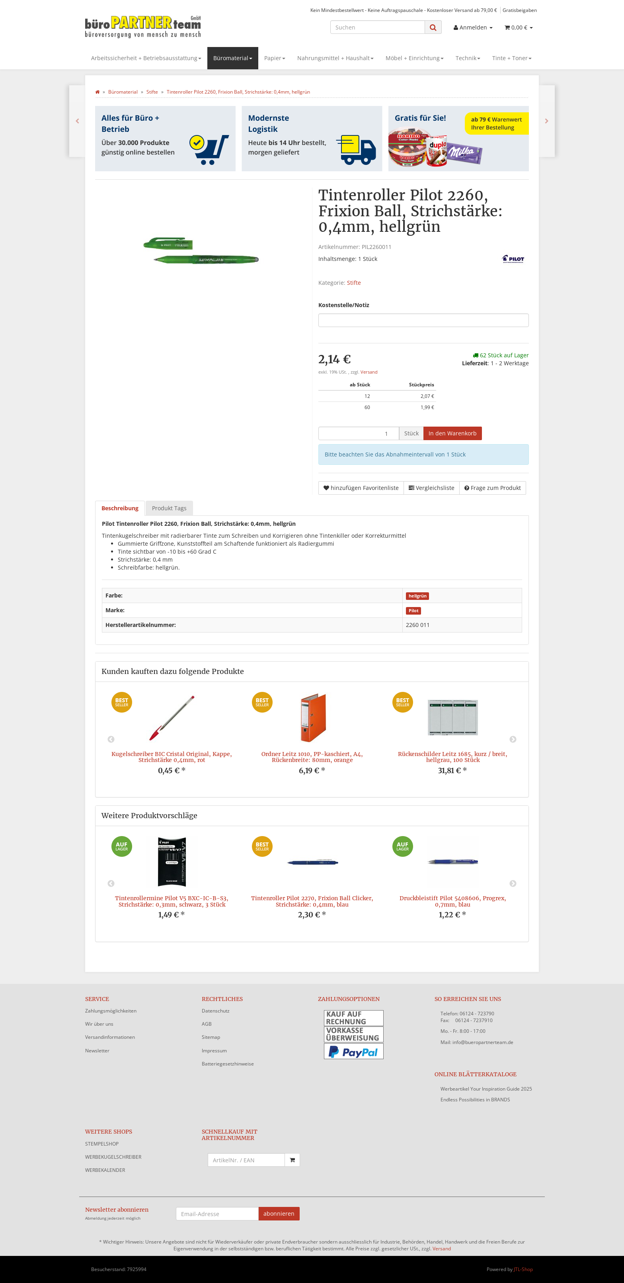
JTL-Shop (523, 1269)
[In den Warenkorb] (452, 433)
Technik (468, 58)
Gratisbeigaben (520, 10)
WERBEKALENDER (105, 1170)
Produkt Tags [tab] (169, 508)
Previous (111, 739)
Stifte (354, 282)
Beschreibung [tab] (119, 508)
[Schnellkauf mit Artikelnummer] (246, 1160)
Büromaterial (232, 58)
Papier (274, 58)
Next (513, 739)
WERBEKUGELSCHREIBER (113, 1157)
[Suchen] (377, 27)
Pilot (414, 610)
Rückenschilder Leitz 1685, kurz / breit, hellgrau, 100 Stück (452, 757)
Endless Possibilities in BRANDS (475, 1099)
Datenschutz (216, 1010)
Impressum (214, 1050)
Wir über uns (99, 1024)
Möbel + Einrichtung (415, 58)
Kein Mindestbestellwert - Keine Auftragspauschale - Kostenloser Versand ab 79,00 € (403, 10)
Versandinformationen (110, 1037)
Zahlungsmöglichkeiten (110, 1010)
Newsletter (97, 1050)
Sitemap (211, 1037)
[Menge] (358, 433)
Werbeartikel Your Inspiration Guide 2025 (486, 1088)
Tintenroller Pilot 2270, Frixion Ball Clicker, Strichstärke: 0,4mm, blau (312, 901)
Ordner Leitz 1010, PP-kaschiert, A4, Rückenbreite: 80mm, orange (312, 757)
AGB (207, 1024)
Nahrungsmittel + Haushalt (335, 58)
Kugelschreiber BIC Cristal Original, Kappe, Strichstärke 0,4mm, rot (171, 757)
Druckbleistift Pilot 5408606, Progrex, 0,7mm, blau (453, 901)
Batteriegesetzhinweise (228, 1063)
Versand (369, 372)
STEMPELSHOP (102, 1143)
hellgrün (418, 596)
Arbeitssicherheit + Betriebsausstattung (146, 58)
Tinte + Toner (512, 58)
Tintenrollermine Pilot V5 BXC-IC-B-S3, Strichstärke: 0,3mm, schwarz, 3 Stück (171, 901)
